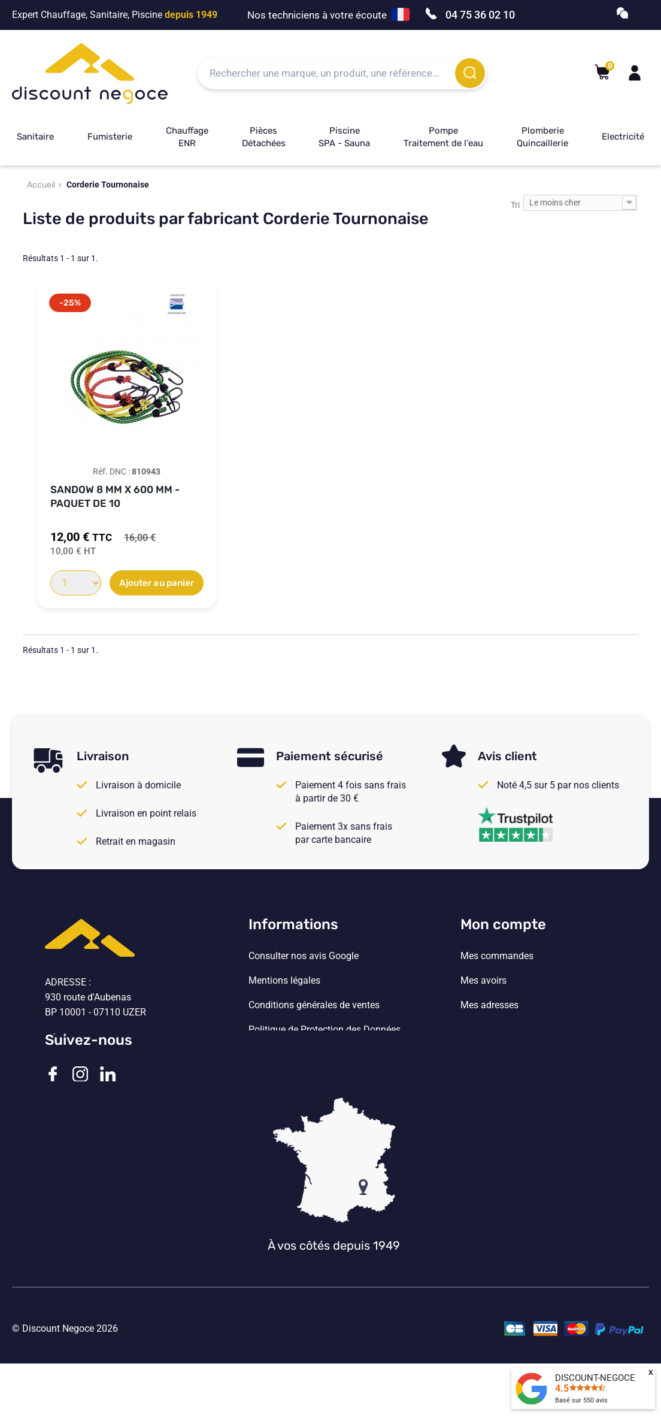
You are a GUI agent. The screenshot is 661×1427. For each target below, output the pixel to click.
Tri (515, 205)
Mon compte (503, 924)
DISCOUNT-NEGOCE (595, 1377)
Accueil (41, 185)
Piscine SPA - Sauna (344, 137)
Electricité (623, 136)
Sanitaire (35, 136)
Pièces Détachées (264, 137)
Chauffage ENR (187, 137)
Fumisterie (109, 136)
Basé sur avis (581, 1400)
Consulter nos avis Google (303, 956)
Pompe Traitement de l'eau (443, 137)
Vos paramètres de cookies (305, 1054)
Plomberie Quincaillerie (542, 137)
